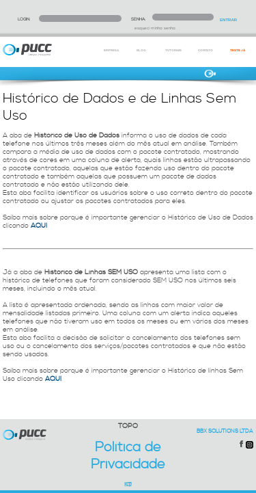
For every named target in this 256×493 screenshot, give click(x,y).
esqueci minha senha (154, 28)
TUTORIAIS (173, 50)
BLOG (141, 50)
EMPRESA (111, 50)
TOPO (128, 426)
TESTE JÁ (237, 50)
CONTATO (205, 50)
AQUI (39, 226)
